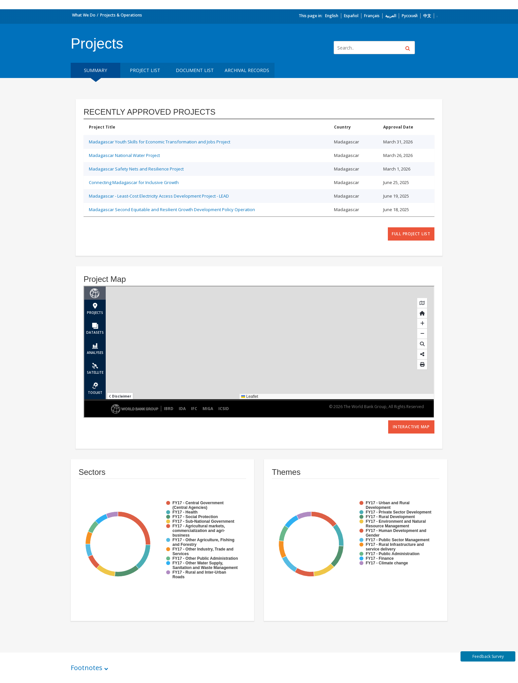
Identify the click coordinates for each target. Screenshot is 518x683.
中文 (427, 16)
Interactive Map (411, 427)
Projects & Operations (121, 15)
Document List (195, 70)
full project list (411, 234)
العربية (390, 16)
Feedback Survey (488, 656)
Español (351, 16)
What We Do (83, 15)
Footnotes (86, 667)
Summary (95, 70)
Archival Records (247, 70)
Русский (410, 16)
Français (372, 16)
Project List (145, 70)
